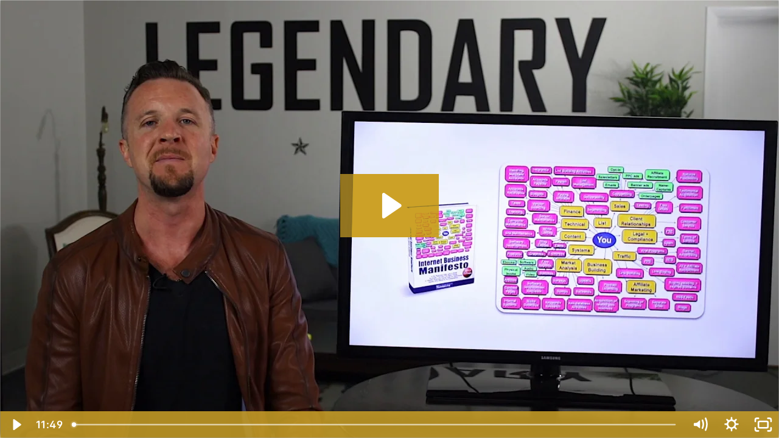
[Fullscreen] (763, 424)
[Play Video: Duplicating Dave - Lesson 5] (389, 205)
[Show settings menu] (731, 424)
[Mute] (700, 424)
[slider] (375, 424)
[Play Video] (16, 424)
